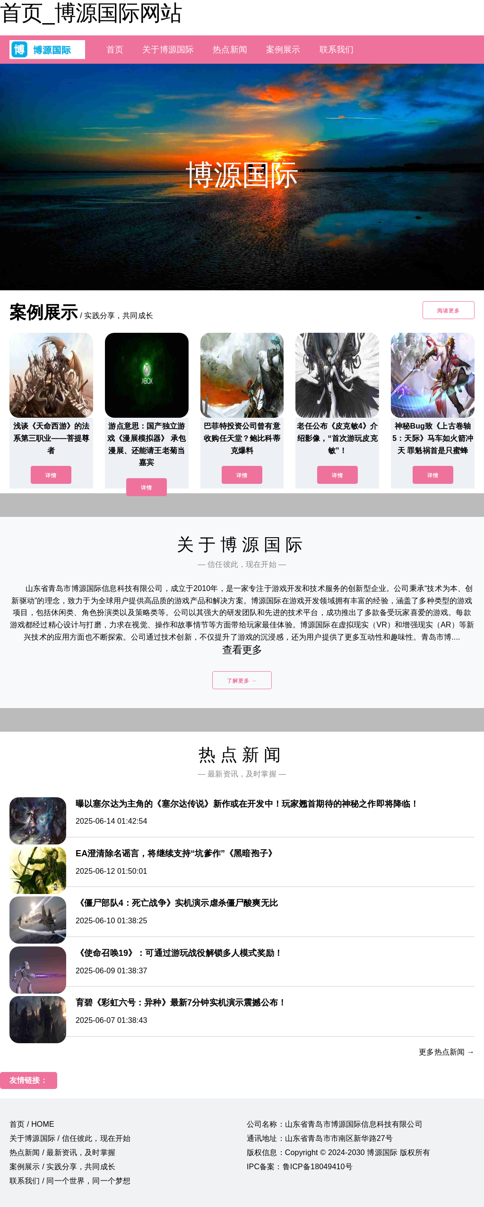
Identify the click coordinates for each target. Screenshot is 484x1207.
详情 (51, 475)
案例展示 (283, 49)
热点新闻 (230, 49)
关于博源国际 (168, 49)
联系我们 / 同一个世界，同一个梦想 (69, 1181)
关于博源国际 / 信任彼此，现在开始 (69, 1138)
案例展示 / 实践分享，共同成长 (62, 1167)
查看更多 (242, 650)
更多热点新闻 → (447, 1052)
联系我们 (337, 49)
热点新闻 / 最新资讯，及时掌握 (62, 1152)
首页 (114, 49)
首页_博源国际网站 (91, 12)
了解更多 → (242, 681)
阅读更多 (448, 310)
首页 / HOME (31, 1124)
